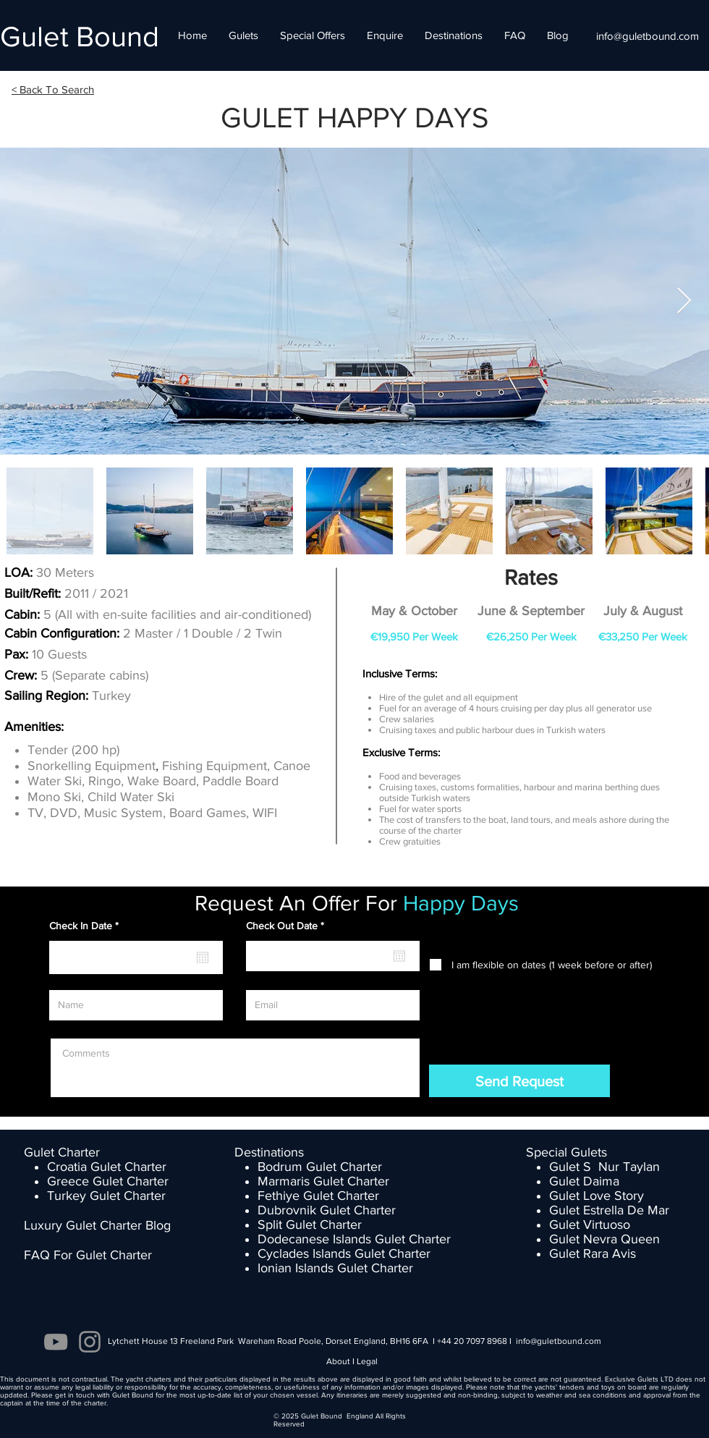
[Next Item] (684, 301)
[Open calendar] (202, 957)
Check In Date (86, 926)
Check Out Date (287, 926)
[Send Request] (519, 1081)
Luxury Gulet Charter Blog (97, 1225)
